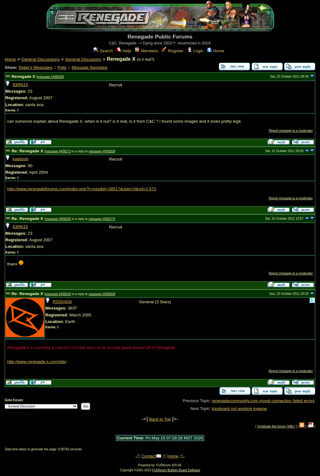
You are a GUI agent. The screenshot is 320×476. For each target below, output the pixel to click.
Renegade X (23, 76)
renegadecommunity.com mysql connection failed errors (263, 400)
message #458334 (58, 294)
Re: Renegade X (27, 151)
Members (146, 51)
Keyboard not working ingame (239, 408)
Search (103, 51)
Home (215, 51)
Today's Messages (35, 67)
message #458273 (58, 151)
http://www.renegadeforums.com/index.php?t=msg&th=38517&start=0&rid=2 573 (81, 189)
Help (124, 51)
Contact (149, 456)
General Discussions (40, 59)
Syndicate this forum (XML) (276, 426)
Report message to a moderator (291, 130)
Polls (62, 67)
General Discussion (83, 59)
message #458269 (50, 77)
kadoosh (20, 158)
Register (172, 51)
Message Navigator (90, 67)
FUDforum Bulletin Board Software (176, 470)
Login (195, 51)
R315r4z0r (62, 301)
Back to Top (160, 419)
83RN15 (20, 84)
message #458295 (58, 219)
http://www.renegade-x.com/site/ (37, 361)
